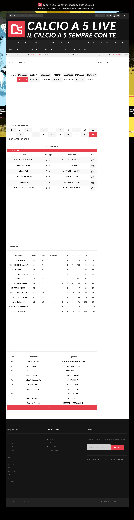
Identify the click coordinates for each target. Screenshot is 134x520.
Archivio (25, 16)
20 (76, 135)
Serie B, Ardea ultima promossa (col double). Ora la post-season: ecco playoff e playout (74, 55)
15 (36, 135)
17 (52, 135)
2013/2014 (79, 79)
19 (68, 135)
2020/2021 (79, 75)
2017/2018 (34, 79)
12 (11, 135)
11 (93, 130)
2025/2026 (22, 75)
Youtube (51, 446)
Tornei (32, 50)
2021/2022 (68, 75)
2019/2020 (91, 75)
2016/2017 (45, 79)
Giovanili (11, 50)
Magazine (69, 50)
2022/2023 (57, 75)
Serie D (118, 43)
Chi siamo (16, 502)
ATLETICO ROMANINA (72, 159)
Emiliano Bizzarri (33, 361)
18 (60, 135)
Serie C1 (91, 43)
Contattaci (25, 502)
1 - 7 (48, 177)
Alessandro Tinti (33, 394)
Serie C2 (104, 43)
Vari (23, 50)
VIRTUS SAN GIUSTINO (24, 188)
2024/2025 (34, 75)
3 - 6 (48, 160)
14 (28, 135)
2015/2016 (57, 79)
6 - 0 (48, 182)
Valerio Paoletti (33, 389)
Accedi (17, 16)
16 (44, 135)
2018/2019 (22, 79)
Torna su (34, 502)
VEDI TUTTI (52, 408)
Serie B (64, 43)
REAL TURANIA (23, 165)
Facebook (52, 439)
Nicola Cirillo (33, 384)
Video (58, 50)
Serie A (21, 43)
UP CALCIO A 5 (72, 176)
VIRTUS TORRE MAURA (24, 159)
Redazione (100, 16)
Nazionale (45, 50)
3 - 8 (48, 165)
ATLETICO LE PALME (23, 176)
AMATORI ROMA (73, 366)
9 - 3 (48, 188)
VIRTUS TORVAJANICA (72, 188)
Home (10, 43)
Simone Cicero (33, 371)
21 (85, 135)
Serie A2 (50, 43)
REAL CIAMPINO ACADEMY (73, 361)
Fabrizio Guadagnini (33, 380)
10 (85, 130)
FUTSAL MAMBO (72, 165)
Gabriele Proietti (33, 403)
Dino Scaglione (33, 366)
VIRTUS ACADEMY (72, 182)
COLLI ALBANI (24, 182)
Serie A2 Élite (35, 43)
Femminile (77, 43)
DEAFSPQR (23, 171)
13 (20, 135)
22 (93, 135)
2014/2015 (68, 79)
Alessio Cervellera (33, 398)
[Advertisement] (52, 102)
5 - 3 (48, 171)
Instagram (52, 450)
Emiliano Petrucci (33, 375)
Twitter (51, 443)
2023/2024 (45, 75)
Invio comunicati (36, 16)
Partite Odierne (85, 50)
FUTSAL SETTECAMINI (72, 171)
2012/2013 (91, 79)
